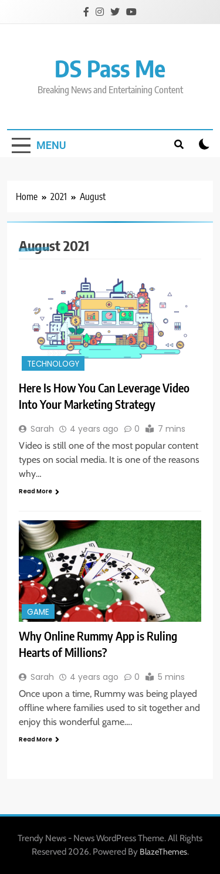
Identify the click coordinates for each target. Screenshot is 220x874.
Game (38, 612)
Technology (53, 364)
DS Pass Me (110, 68)
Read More (39, 491)
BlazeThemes (163, 851)
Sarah (42, 429)
